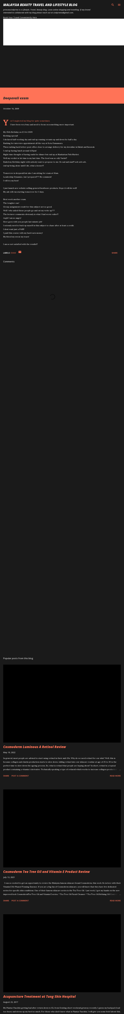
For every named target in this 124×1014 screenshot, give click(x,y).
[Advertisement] (52, 69)
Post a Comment (20, 775)
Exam (13, 253)
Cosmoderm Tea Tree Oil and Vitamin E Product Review (46, 871)
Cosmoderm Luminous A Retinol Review (34, 747)
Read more (115, 775)
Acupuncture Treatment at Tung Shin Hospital (39, 996)
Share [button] (115, 253)
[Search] (112, 4)
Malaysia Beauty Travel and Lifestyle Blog (40, 5)
